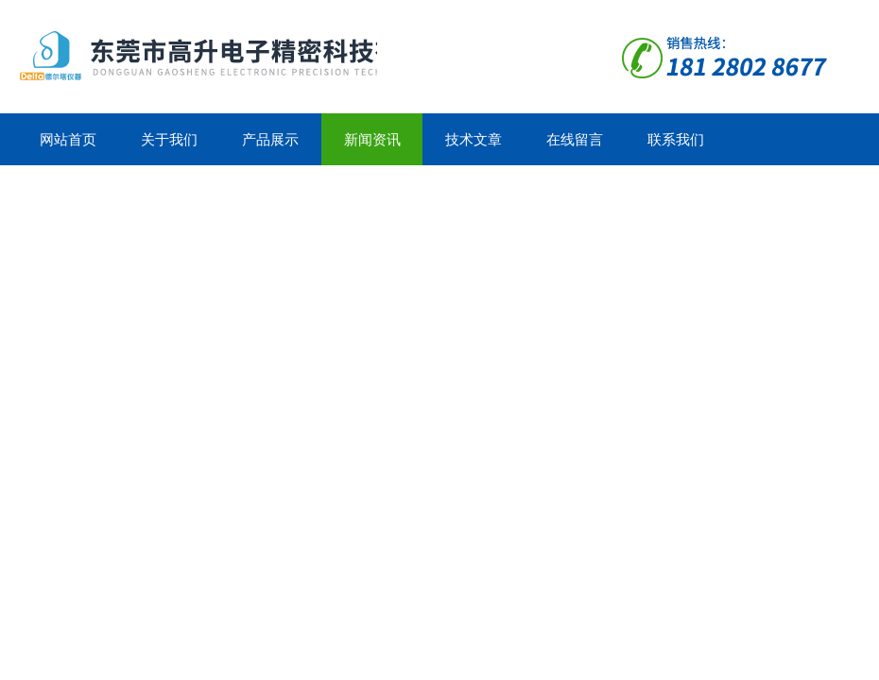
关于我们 (169, 139)
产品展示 (270, 139)
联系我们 (675, 139)
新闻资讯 (372, 139)
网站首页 (68, 139)
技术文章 (473, 139)
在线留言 (574, 139)
